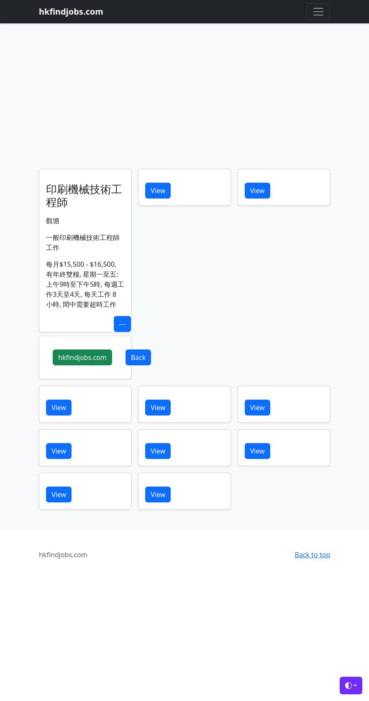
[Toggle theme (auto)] (351, 685)
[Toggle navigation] (318, 11)
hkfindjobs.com (82, 357)
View (158, 190)
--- (122, 324)
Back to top (312, 554)
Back (138, 357)
